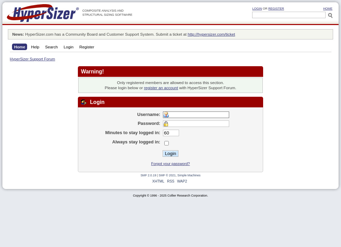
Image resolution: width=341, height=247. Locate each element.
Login (257, 8)
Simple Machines (188, 175)
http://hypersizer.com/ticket (211, 34)
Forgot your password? (170, 164)
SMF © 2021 (167, 175)
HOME (327, 8)
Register (276, 8)
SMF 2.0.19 (148, 175)
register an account (161, 87)
